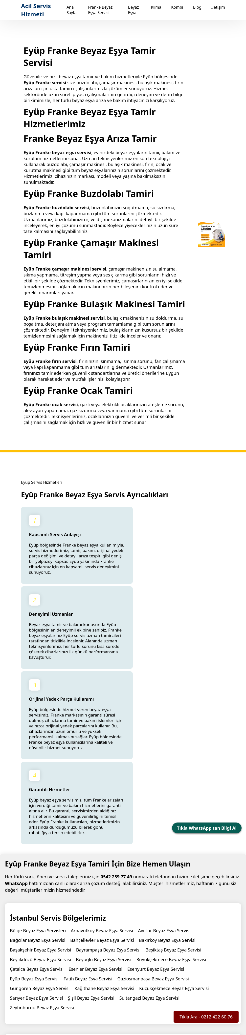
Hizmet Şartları (211, 1006)
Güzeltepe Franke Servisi (87, 917)
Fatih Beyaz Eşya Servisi (88, 825)
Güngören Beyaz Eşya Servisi (39, 835)
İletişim (218, 7)
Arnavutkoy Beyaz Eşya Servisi (102, 777)
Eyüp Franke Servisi (87, 907)
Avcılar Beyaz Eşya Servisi (164, 777)
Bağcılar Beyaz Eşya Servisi (37, 786)
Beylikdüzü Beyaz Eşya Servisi (40, 806)
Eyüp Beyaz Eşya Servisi (34, 825)
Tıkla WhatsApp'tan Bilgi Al (207, 828)
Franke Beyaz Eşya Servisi (100, 9)
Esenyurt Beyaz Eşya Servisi (155, 815)
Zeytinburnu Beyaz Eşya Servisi (42, 854)
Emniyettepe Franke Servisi (195, 907)
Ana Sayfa (71, 9)
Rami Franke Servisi (201, 917)
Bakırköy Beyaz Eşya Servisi (167, 786)
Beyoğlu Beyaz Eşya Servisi (103, 806)
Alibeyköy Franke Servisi (137, 907)
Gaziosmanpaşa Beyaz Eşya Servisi (153, 825)
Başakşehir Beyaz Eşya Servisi (40, 796)
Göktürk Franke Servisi (33, 917)
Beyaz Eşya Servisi (122, 979)
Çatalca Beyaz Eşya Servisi (37, 815)
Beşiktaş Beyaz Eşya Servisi (173, 796)
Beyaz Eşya (133, 9)
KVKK (168, 1011)
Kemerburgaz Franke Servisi (147, 917)
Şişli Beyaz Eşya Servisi (91, 844)
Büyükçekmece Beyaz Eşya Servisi (171, 806)
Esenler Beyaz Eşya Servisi (95, 815)
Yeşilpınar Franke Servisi (88, 927)
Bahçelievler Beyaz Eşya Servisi (102, 786)
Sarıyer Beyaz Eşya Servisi (36, 844)
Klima (156, 7)
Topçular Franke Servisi (34, 927)
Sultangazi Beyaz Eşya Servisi (149, 844)
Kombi (177, 7)
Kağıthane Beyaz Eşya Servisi (104, 835)
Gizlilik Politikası (178, 1006)
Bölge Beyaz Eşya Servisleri (38, 777)
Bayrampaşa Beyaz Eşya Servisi (108, 796)
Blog (197, 7)
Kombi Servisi (177, 979)
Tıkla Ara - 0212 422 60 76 (206, 1017)
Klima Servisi (151, 979)
